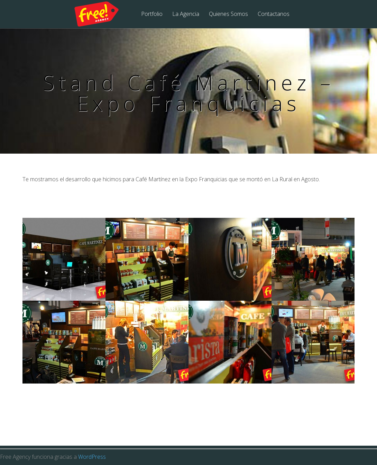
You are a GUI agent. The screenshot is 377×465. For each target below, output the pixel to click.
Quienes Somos (228, 14)
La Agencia (185, 14)
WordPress (92, 457)
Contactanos (273, 14)
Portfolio (152, 14)
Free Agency (101, 14)
